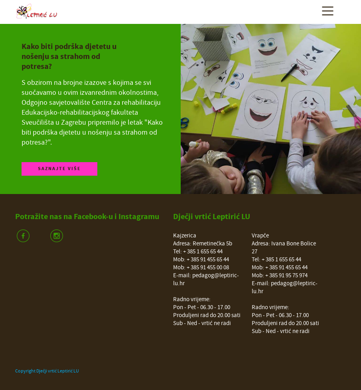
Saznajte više (59, 168)
